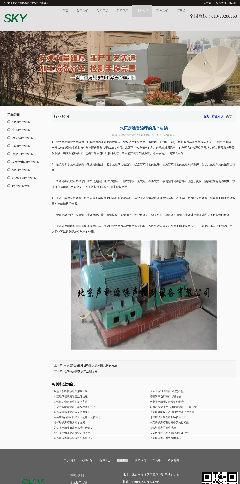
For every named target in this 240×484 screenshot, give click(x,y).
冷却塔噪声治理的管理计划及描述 (169, 432)
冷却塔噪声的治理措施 (163, 427)
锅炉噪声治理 (21, 170)
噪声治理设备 (21, 186)
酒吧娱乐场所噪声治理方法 (165, 396)
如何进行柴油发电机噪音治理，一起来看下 (174, 406)
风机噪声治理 (21, 146)
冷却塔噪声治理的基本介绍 (165, 438)
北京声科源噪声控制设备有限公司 (137, 134)
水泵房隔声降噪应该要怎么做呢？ (73, 438)
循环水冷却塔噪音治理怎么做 (167, 391)
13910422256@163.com (145, 481)
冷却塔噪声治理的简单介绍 (69, 422)
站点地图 (173, 460)
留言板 (232, 2)
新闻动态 (122, 10)
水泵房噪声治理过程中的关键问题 (169, 422)
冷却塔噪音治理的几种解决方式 (168, 417)
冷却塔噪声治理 (22, 138)
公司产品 (102, 10)
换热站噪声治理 (22, 154)
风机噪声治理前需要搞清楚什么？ (73, 427)
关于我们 (208, 2)
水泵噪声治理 (21, 122)
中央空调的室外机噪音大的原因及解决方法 (90, 365)
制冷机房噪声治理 (24, 178)
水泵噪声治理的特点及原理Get (71, 412)
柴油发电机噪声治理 (25, 162)
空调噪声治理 (21, 130)
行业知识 (142, 10)
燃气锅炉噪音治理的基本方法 (71, 401)
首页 (65, 10)
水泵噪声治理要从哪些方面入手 (72, 432)
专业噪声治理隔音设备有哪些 (167, 401)
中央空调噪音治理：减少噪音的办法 (74, 406)
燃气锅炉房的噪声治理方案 (80, 371)
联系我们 (221, 2)
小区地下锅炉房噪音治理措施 (71, 396)
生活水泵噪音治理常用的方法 (71, 391)
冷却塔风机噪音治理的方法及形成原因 (172, 412)
